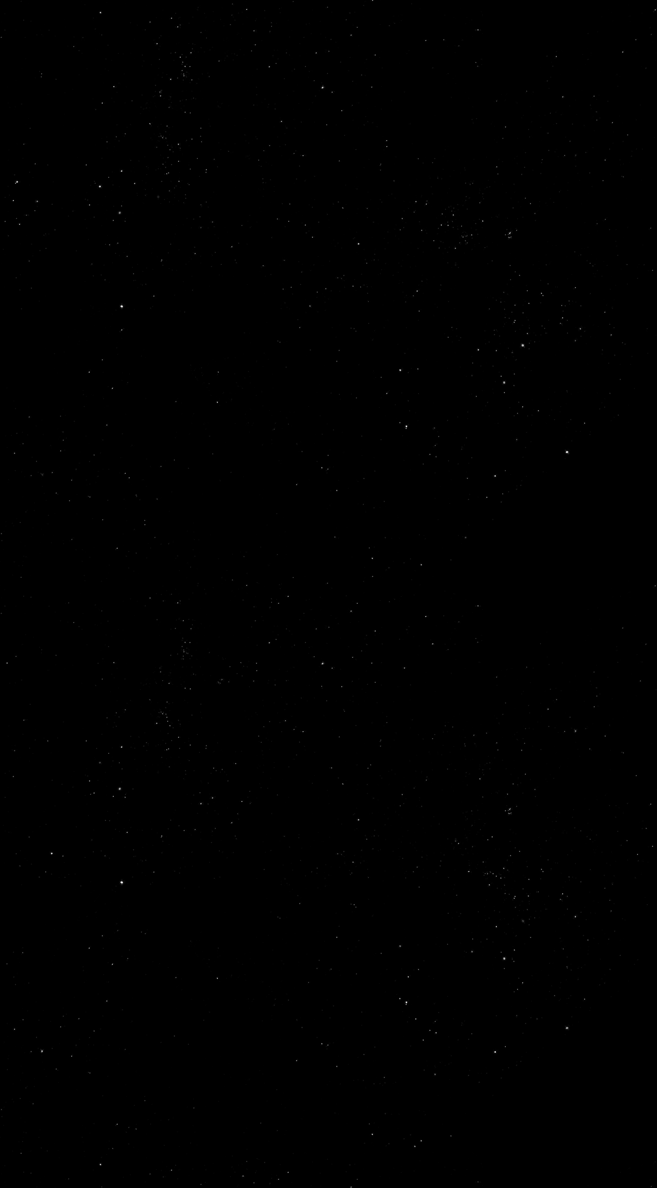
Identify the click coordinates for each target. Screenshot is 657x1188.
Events (343, 883)
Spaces (295, 883)
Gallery (394, 883)
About (248, 883)
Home (205, 883)
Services (492, 883)
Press (442, 883)
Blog (539, 883)
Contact (587, 883)
